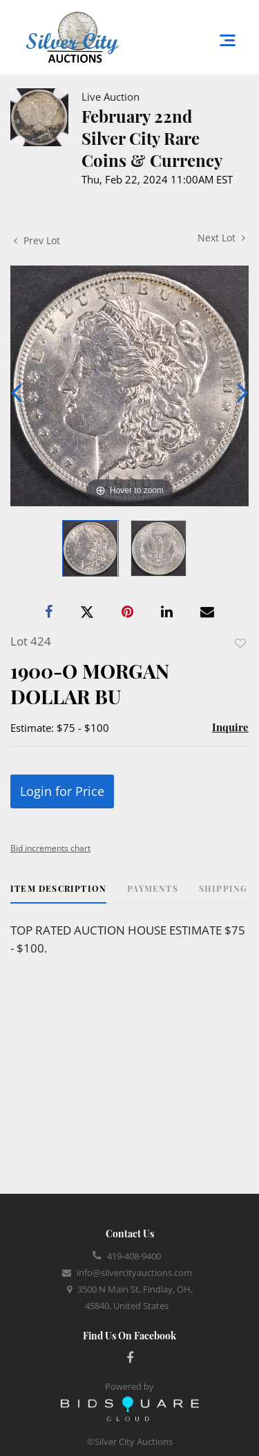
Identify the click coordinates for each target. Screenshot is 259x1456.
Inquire (230, 727)
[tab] (58, 894)
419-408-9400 (134, 1256)
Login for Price (62, 791)
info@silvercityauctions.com (134, 1272)
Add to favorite (240, 643)
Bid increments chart (50, 848)
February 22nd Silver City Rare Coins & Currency (151, 138)
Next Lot (221, 237)
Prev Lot (37, 240)
